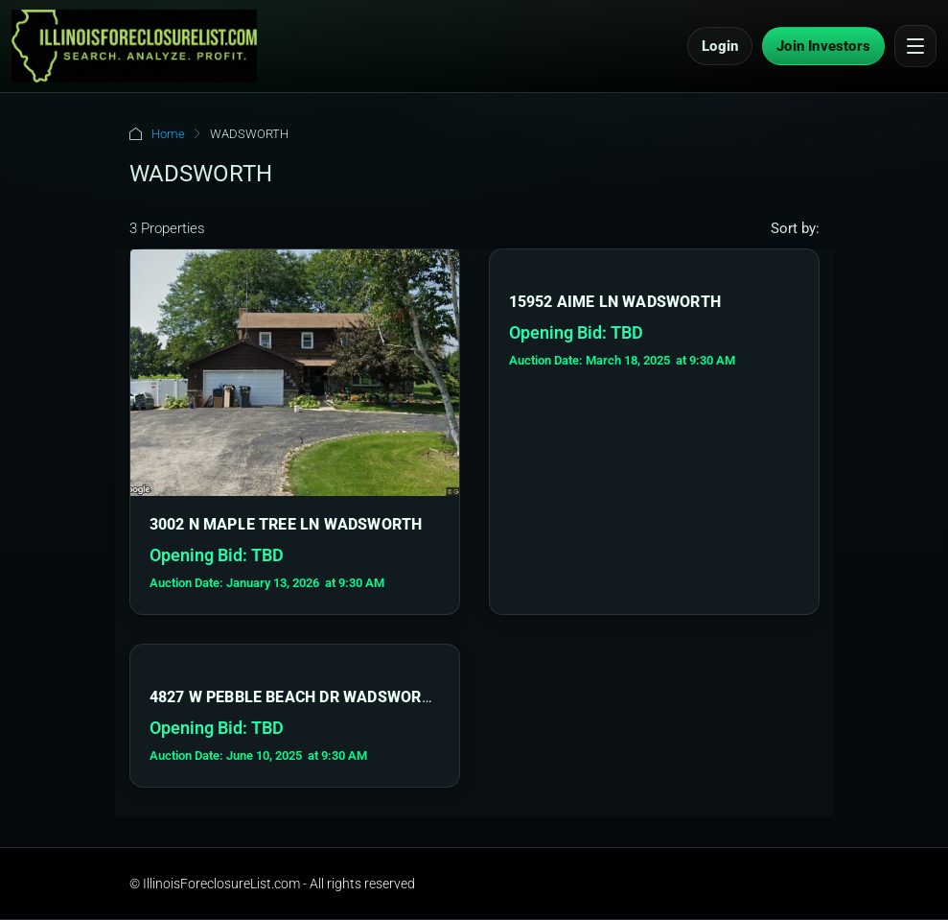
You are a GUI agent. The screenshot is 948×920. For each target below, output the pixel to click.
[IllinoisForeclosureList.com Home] (134, 46)
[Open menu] (915, 46)
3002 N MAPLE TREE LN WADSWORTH (286, 524)
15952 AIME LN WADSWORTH (615, 302)
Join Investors (823, 46)
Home (168, 134)
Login (720, 46)
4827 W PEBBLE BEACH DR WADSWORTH (296, 697)
